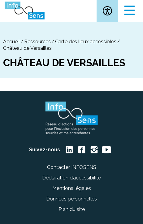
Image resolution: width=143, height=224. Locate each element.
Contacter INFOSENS (71, 167)
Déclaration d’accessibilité (71, 178)
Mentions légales (71, 188)
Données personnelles (71, 199)
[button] (107, 11)
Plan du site (71, 209)
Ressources (37, 42)
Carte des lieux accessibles (85, 42)
